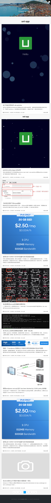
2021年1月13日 (6, 311)
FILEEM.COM (23, 499)
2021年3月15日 (6, 265)
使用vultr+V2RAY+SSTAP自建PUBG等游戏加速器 (18, 442)
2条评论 (13, 450)
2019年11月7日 (6, 488)
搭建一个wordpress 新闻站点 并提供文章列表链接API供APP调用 (23, 348)
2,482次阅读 (17, 177)
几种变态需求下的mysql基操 (12, 203)
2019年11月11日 (6, 450)
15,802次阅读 (18, 265)
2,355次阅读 (17, 311)
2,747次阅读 (18, 355)
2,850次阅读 (17, 210)
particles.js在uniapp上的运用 (12, 170)
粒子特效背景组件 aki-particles (12, 105)
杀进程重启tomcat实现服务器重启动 (14, 304)
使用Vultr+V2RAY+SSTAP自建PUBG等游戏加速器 (18, 256)
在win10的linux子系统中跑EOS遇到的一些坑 (16, 481)
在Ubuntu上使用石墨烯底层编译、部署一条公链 (18, 330)
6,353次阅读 (17, 395)
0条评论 (12, 112)
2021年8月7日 (6, 177)
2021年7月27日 (6, 210)
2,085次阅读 (17, 112)
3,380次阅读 (17, 488)
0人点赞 (22, 112)
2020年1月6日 (6, 395)
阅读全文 (45, 112)
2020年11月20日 (6, 355)
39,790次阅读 (18, 450)
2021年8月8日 (6, 112)
